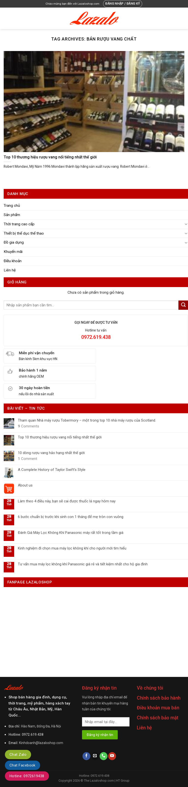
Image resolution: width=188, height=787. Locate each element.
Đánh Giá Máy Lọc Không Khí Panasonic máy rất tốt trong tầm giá (70, 532)
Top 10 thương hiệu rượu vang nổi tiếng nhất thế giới (60, 437)
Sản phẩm (12, 215)
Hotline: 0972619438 (27, 776)
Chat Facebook (22, 765)
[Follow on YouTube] (112, 756)
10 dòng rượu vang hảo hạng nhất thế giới (51, 453)
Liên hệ (10, 270)
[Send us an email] (95, 756)
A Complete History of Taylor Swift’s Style (51, 469)
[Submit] (183, 305)
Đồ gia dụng (14, 242)
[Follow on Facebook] (86, 756)
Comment (27, 458)
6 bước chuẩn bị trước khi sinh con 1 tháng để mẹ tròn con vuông (70, 517)
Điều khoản (13, 261)
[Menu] (7, 18)
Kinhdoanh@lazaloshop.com (41, 743)
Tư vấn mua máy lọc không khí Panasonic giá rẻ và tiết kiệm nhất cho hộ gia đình (83, 564)
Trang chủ (12, 205)
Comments (28, 426)
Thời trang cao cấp (19, 224)
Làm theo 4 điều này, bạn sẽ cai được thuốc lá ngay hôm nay (67, 501)
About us (25, 485)
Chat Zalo (18, 754)
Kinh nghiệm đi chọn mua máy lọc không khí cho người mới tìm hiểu (72, 548)
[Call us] (103, 756)
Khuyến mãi (13, 251)
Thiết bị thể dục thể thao (24, 233)
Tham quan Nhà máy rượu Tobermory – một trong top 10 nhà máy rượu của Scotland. (87, 420)
